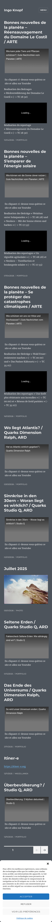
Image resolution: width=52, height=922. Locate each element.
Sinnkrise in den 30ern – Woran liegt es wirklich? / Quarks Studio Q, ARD (25, 503)
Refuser (26, 904)
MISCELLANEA (21, 773)
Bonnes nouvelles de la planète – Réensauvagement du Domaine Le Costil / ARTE (25, 32)
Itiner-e (11, 758)
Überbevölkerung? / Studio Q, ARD (24, 787)
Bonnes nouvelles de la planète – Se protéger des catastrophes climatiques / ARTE (25, 297)
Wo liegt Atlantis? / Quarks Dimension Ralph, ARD (23, 432)
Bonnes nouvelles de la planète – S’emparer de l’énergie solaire (25, 158)
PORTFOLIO (21, 140)
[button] (47, 863)
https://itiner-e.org (15, 766)
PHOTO (19, 610)
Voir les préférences (26, 911)
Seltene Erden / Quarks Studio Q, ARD (26, 624)
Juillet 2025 (15, 568)
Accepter (26, 896)
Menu (43, 10)
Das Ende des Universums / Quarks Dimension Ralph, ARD (25, 692)
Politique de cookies (25, 918)
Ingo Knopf (13, 10)
